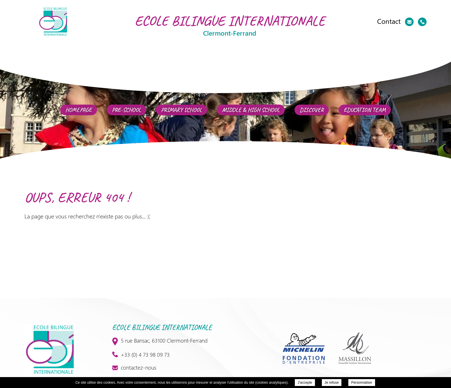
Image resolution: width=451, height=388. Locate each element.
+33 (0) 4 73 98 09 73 (141, 354)
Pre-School (126, 110)
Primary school (181, 110)
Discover (312, 110)
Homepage (78, 110)
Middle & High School (251, 110)
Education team (365, 110)
